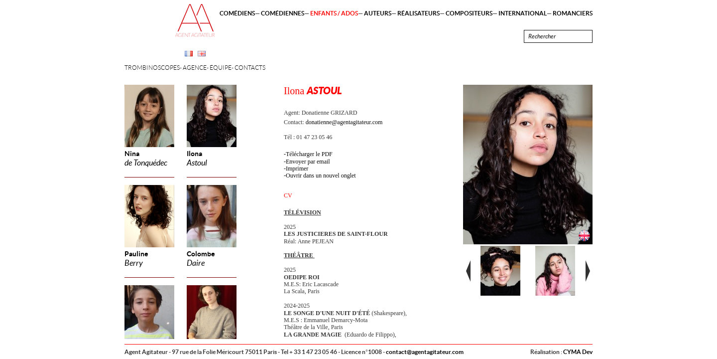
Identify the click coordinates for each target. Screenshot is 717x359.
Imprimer (297, 168)
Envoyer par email (308, 161)
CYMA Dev (578, 352)
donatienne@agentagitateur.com (344, 122)
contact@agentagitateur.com (425, 352)
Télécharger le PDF (309, 154)
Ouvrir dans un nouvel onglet (321, 175)
